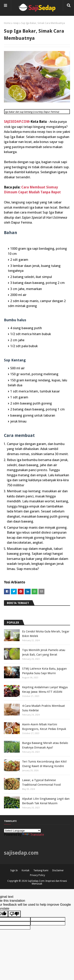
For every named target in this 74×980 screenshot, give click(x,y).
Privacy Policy (37, 875)
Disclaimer (58, 870)
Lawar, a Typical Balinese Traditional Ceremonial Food (41, 782)
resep (16, 23)
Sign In (14, 870)
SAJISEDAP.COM (16, 122)
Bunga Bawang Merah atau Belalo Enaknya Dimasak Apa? (45, 745)
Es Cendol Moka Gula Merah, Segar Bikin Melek (45, 634)
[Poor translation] (14, 914)
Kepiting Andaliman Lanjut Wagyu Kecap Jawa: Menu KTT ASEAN (45, 689)
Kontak (25, 870)
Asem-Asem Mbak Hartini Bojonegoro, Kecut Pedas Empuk (44, 727)
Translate (33, 834)
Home (7, 23)
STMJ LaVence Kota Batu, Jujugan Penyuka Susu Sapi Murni (44, 671)
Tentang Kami (40, 870)
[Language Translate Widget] (22, 831)
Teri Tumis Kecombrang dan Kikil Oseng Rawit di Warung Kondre (44, 764)
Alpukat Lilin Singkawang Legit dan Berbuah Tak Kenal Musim (45, 801)
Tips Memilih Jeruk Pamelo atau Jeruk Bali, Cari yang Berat (43, 652)
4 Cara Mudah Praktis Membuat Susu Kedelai (43, 708)
